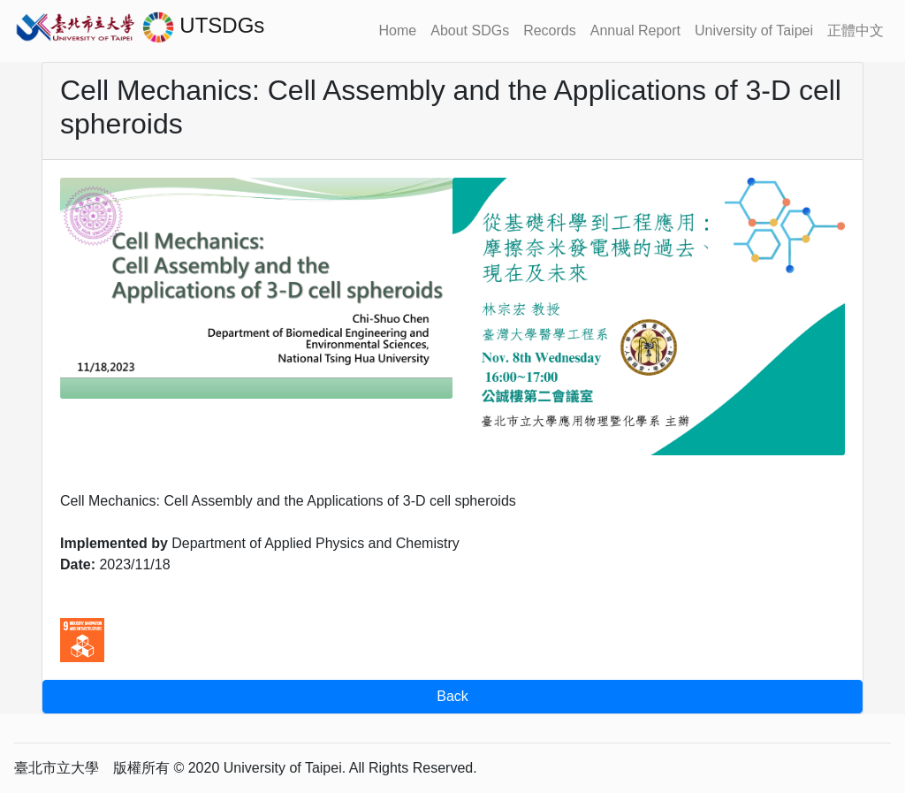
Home (398, 30)
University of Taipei (754, 30)
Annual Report (635, 30)
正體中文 (855, 30)
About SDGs (469, 30)
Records (549, 30)
